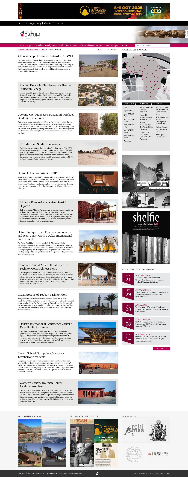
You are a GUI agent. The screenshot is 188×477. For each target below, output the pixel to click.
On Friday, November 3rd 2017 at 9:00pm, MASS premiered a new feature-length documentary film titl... (151, 339)
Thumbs (113, 50)
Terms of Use (153, 473)
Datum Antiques (111, 45)
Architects (127, 141)
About (21, 23)
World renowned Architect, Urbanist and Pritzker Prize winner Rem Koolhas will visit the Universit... (151, 309)
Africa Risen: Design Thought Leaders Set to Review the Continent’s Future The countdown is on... (151, 294)
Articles (39, 45)
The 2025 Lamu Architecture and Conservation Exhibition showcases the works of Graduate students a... (149, 280)
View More (161, 349)
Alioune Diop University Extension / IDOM (45, 56)
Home (21, 45)
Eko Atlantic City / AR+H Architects (146, 110)
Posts (102, 50)
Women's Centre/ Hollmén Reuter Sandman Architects (41, 384)
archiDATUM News (129, 131)
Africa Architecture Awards (90, 45)
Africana (127, 107)
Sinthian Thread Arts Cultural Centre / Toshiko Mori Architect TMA (43, 266)
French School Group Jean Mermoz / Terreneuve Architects (41, 355)
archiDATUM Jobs (129, 126)
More (123, 45)
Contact (135, 473)
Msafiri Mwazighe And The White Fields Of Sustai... (146, 126)
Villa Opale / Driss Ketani (160, 136)
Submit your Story (33, 23)
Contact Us (58, 23)
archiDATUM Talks (129, 137)
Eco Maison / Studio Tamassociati (41, 144)
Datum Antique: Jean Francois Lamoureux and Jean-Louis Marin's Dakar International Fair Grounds (45, 235)
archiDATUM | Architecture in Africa (31, 50)
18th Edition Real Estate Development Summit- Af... (162, 120)
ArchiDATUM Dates (68, 45)
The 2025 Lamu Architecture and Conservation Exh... (162, 111)
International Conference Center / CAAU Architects (145, 136)
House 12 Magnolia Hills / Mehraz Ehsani (146, 117)
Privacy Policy (165, 473)
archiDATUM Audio (129, 115)
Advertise (47, 23)
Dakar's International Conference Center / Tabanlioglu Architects (46, 325)
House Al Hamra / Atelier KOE (37, 173)
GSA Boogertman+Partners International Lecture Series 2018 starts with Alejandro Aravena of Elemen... (150, 324)
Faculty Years (51, 45)
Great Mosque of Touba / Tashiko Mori (42, 294)
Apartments (128, 111)
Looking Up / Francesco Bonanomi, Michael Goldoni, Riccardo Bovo (46, 116)
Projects (30, 45)
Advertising (143, 473)
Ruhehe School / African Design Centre (162, 129)
